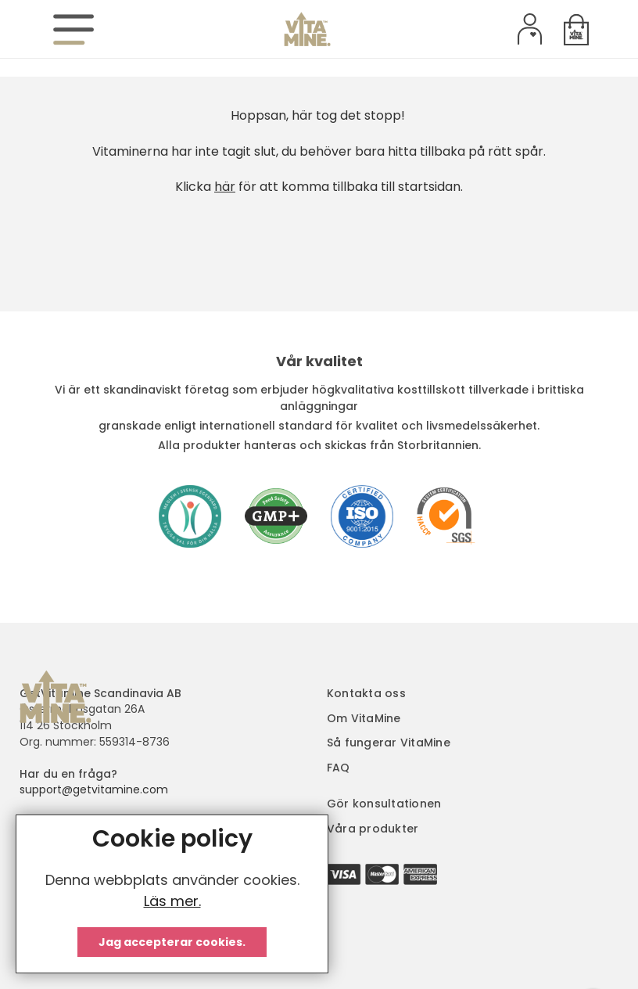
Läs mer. (172, 901)
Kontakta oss (366, 693)
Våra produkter (372, 828)
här (224, 187)
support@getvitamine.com (94, 789)
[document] (172, 894)
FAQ (338, 767)
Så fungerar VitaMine (388, 742)
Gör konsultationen (384, 803)
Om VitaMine (364, 718)
